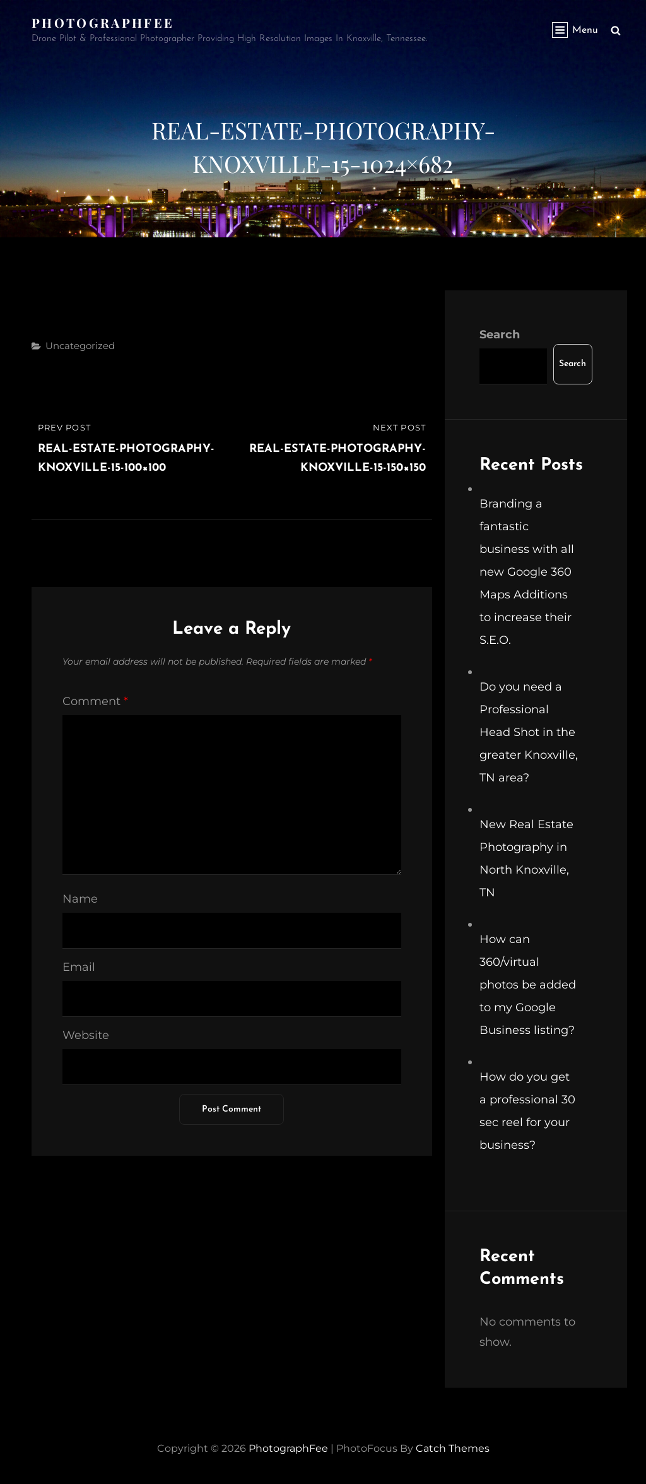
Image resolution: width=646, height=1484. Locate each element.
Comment (95, 701)
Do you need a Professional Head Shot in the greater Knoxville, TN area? (528, 732)
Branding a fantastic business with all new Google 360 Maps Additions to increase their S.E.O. (526, 572)
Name (80, 899)
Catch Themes (453, 1448)
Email (78, 967)
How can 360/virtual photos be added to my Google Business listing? (527, 984)
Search (499, 334)
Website (85, 1035)
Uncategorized (80, 346)
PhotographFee (103, 22)
